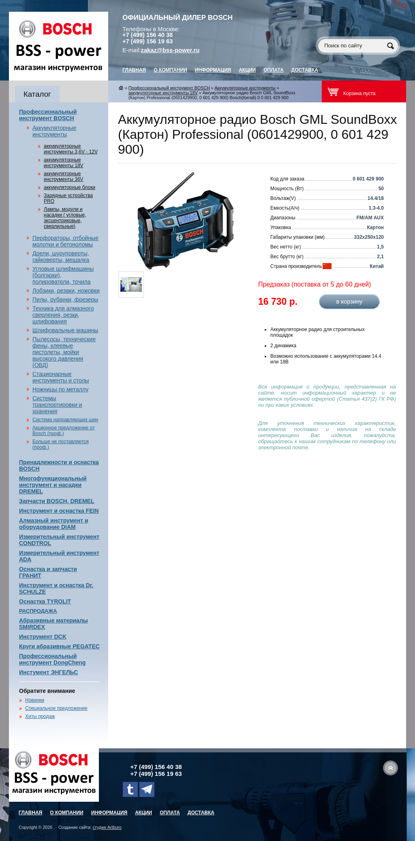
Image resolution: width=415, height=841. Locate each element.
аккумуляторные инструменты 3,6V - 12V (71, 149)
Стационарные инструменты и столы (60, 377)
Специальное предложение (56, 708)
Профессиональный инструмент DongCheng (52, 659)
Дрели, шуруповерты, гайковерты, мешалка (60, 256)
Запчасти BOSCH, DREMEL (56, 501)
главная (134, 70)
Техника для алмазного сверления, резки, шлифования (63, 315)
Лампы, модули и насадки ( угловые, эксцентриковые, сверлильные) (65, 217)
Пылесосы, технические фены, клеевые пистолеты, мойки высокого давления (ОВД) (64, 352)
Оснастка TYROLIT (45, 601)
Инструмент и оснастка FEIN (59, 511)
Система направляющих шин (65, 420)
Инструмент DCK (42, 636)
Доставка (304, 70)
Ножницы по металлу (60, 389)
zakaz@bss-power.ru (170, 50)
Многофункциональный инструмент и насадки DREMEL (53, 485)
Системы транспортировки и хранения (57, 404)
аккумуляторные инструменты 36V (63, 176)
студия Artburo (107, 827)
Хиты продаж (40, 716)
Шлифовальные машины (65, 330)
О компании (170, 70)
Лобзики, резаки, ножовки (66, 290)
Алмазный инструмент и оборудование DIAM (53, 523)
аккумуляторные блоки (69, 187)
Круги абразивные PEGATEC (59, 646)
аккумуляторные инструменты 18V (63, 162)
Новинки (34, 700)
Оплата (273, 70)
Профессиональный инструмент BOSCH (48, 114)
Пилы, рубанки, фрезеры (65, 299)
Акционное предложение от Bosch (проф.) (63, 430)
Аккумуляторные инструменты (54, 131)
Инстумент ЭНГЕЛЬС (48, 672)
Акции (247, 70)
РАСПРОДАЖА (38, 611)
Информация (213, 70)
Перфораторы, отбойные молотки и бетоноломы (65, 241)
